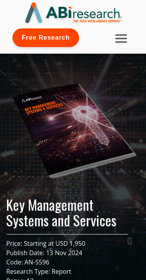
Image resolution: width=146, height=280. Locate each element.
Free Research (46, 37)
